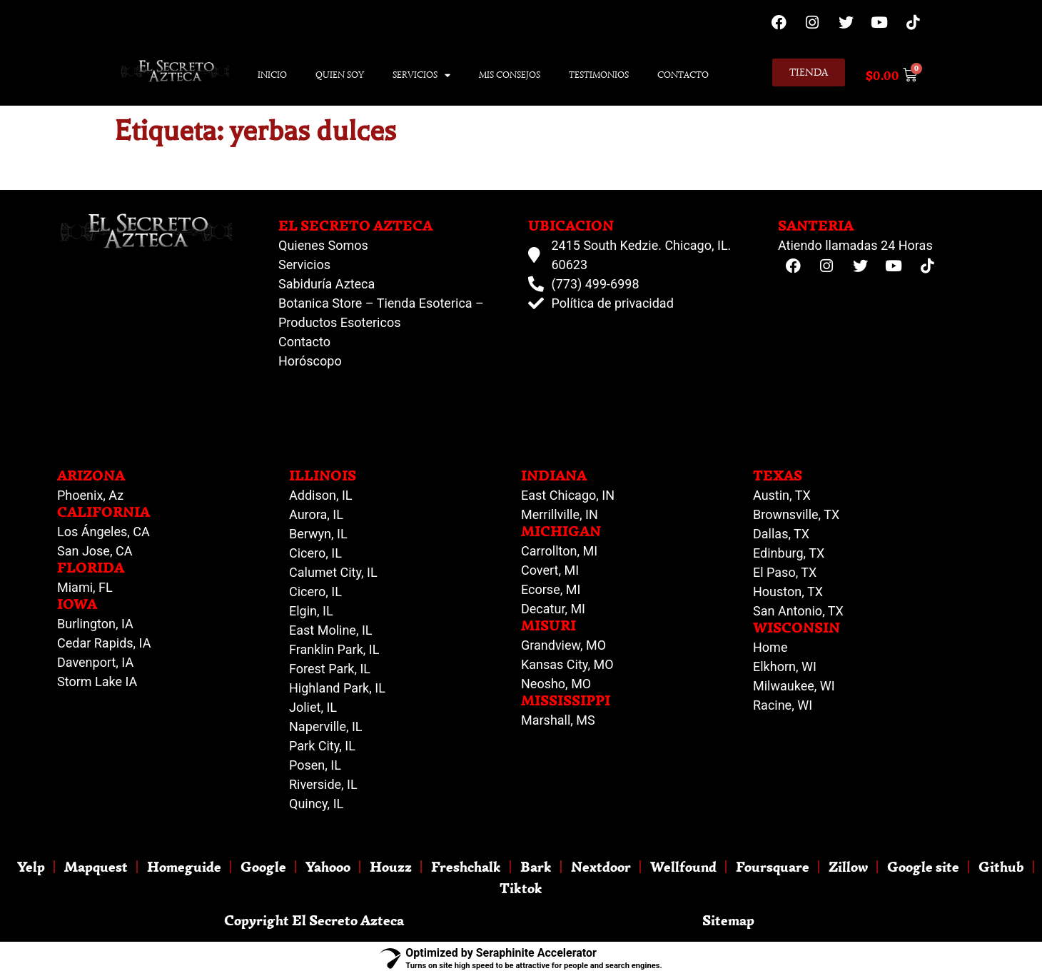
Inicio (272, 75)
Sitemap (728, 920)
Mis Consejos (509, 75)
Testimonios (599, 75)
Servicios (421, 75)
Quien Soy (339, 75)
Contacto (683, 75)
